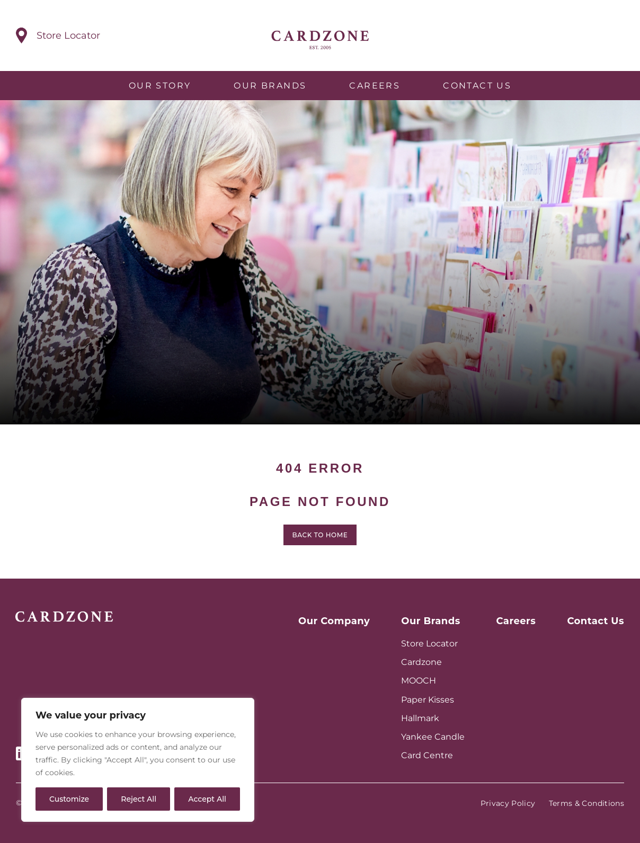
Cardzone (421, 662)
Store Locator (429, 643)
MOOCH (418, 681)
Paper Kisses (427, 700)
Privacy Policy (508, 803)
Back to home (320, 540)
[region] (137, 760)
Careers (374, 86)
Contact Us (477, 86)
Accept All (207, 799)
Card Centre (427, 755)
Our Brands (270, 86)
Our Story (160, 86)
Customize (69, 799)
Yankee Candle (433, 737)
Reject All (138, 799)
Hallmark (420, 718)
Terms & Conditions (586, 803)
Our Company (334, 621)
